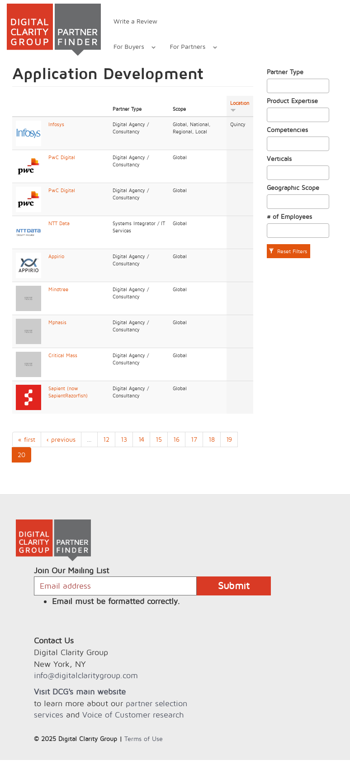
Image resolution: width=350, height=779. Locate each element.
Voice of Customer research (133, 714)
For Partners (189, 47)
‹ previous (61, 439)
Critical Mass (62, 355)
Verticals (279, 158)
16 (176, 439)
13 (124, 439)
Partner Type (285, 72)
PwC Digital (61, 157)
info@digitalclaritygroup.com (86, 675)
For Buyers (130, 47)
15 (159, 439)
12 (106, 439)
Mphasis (57, 322)
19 (229, 439)
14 (141, 439)
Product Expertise (292, 100)
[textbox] (272, 85)
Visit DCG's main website (80, 691)
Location (239, 106)
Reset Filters (288, 251)
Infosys (56, 124)
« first (26, 439)
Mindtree (58, 289)
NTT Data (59, 223)
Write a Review (135, 21)
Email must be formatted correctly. (116, 601)
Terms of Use (143, 738)
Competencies (287, 129)
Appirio (56, 256)
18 (211, 439)
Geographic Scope (293, 187)
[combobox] (298, 86)
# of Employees (289, 216)
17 (194, 439)
